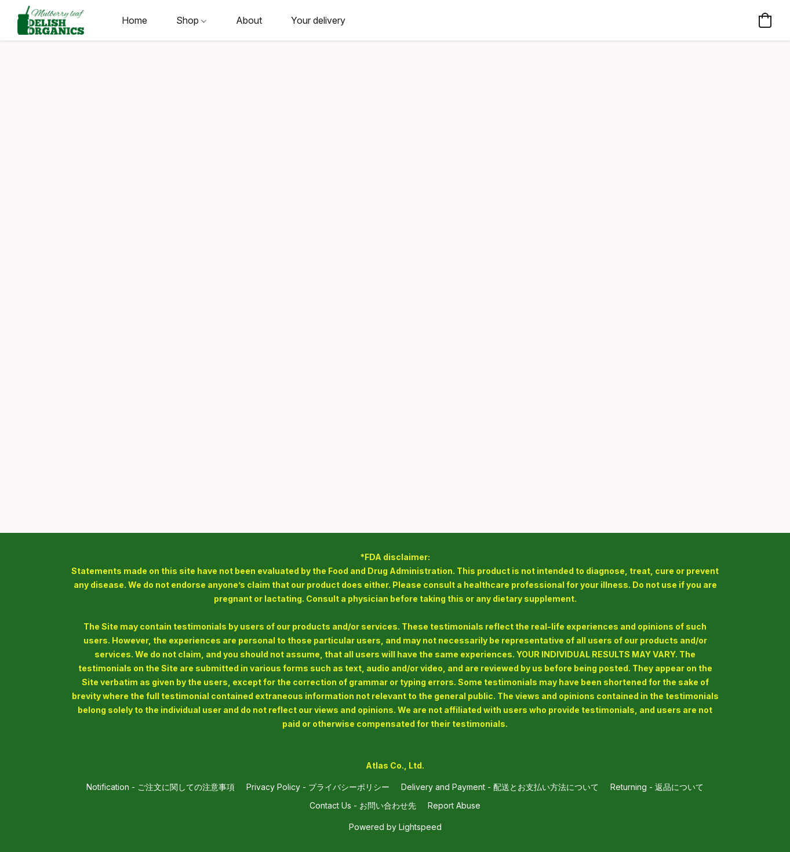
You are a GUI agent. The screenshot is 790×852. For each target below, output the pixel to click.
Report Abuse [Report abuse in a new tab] (454, 805)
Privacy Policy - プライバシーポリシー (317, 787)
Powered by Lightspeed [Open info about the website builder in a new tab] (395, 827)
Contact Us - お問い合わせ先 (363, 805)
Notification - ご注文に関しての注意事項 (160, 787)
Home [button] (134, 20)
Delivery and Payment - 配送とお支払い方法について (500, 787)
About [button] (249, 20)
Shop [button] (191, 20)
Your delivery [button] (318, 20)
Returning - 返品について (657, 787)
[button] (50, 20)
